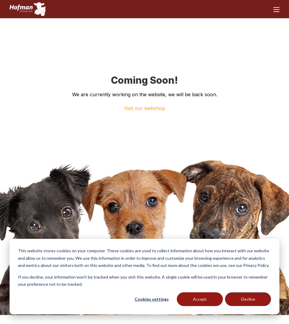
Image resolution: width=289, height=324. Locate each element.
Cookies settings (152, 299)
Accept (200, 299)
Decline (248, 299)
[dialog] (144, 276)
